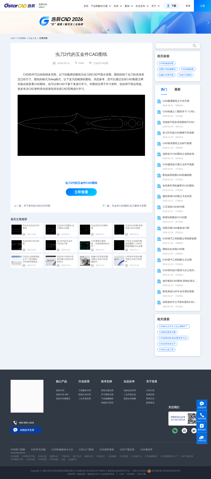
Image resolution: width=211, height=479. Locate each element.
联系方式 (150, 398)
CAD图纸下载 (17, 459)
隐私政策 (81, 474)
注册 (202, 5)
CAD (13, 38)
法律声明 (71, 474)
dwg (63, 459)
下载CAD (65, 456)
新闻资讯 (150, 402)
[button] (103, 30)
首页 (86, 6)
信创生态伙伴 (130, 390)
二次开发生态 (130, 394)
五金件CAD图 (101, 63)
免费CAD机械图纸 (167, 69)
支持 (118, 6)
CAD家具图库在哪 (167, 332)
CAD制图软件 (151, 456)
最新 (177, 89)
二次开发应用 (84, 398)
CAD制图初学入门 (169, 456)
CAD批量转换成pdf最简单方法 (173, 338)
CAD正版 (42, 456)
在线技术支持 (27, 430)
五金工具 (32, 38)
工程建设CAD (84, 390)
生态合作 (142, 6)
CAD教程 (112, 456)
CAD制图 (15, 456)
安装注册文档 (107, 390)
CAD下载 (64, 84)
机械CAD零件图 (166, 75)
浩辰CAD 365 (62, 394)
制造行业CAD (84, 394)
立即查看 (81, 192)
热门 (164, 89)
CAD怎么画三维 (166, 349)
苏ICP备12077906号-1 (96, 471)
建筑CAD (89, 456)
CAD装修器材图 (166, 63)
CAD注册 (30, 459)
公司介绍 (150, 390)
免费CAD (54, 456)
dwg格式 (72, 459)
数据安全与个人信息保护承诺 (101, 474)
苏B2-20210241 (140, 471)
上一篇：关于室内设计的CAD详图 (32, 205)
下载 (173, 5)
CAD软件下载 (28, 456)
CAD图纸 (21, 38)
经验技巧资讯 (107, 402)
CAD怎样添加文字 (167, 344)
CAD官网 (67, 88)
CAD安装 (124, 456)
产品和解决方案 (101, 6)
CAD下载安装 (187, 456)
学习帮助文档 (107, 394)
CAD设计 (100, 456)
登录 (188, 5)
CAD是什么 (136, 456)
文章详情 (43, 38)
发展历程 (150, 394)
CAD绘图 (54, 459)
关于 (155, 6)
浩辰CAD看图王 (63, 398)
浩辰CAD (60, 390)
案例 (129, 6)
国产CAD (77, 456)
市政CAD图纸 (185, 75)
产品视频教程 (107, 398)
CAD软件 (130, 474)
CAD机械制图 (187, 69)
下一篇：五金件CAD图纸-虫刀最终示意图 (124, 205)
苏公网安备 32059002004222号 (164, 471)
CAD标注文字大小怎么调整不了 (173, 326)
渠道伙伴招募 (130, 398)
